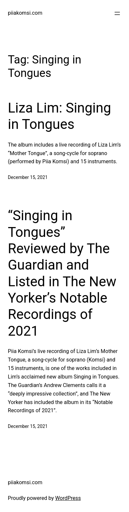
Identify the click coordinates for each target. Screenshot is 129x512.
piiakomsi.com (25, 13)
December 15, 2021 (28, 177)
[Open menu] (117, 13)
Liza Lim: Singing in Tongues (59, 116)
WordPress (68, 498)
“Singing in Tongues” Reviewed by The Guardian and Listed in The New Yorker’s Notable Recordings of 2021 (62, 273)
